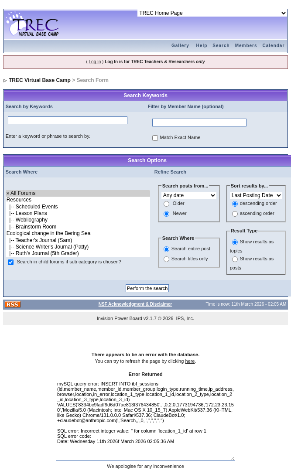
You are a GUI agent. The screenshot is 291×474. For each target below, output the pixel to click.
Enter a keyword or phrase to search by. (48, 136)
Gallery (180, 45)
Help (202, 45)
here (190, 361)
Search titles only (189, 259)
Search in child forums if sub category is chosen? (69, 261)
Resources (78, 200)
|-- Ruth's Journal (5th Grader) (78, 253)
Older (179, 203)
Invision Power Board (119, 318)
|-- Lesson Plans (78, 213)
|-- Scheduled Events (78, 207)
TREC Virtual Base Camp (40, 80)
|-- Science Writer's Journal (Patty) (78, 247)
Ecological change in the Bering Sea (78, 233)
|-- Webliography (78, 220)
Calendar (274, 45)
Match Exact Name (180, 137)
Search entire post (190, 249)
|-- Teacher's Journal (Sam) (78, 240)
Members (246, 45)
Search (220, 45)
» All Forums (78, 193)
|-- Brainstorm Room (78, 227)
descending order (258, 203)
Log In (95, 61)
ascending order (257, 213)
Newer (180, 213)
